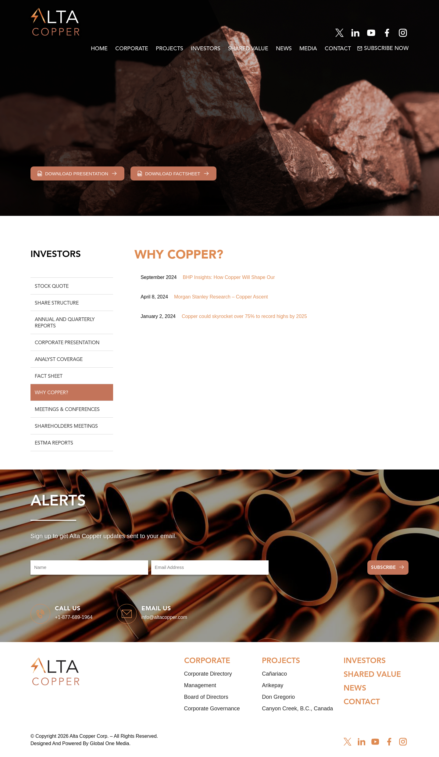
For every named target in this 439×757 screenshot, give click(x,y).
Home (99, 49)
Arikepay (272, 690)
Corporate (131, 49)
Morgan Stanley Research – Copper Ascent (221, 296)
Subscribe (383, 568)
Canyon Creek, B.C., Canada (297, 713)
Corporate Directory (208, 679)
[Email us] (134, 616)
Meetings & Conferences (67, 409)
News (284, 49)
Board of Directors (206, 702)
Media (308, 49)
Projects (169, 49)
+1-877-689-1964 (79, 620)
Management (200, 690)
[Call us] (42, 616)
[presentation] (318, 568)
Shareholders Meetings (66, 426)
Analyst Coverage (59, 359)
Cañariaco (274, 679)
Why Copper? (51, 393)
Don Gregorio (278, 702)
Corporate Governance (212, 713)
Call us (72, 612)
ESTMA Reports (54, 443)
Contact (338, 49)
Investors (205, 49)
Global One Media (109, 748)
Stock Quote (52, 286)
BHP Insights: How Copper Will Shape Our (229, 277)
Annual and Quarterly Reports (65, 323)
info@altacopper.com (175, 620)
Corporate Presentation (67, 343)
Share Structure (57, 303)
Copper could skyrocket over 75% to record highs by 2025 (244, 316)
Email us (166, 612)
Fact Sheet (48, 376)
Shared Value (248, 49)
